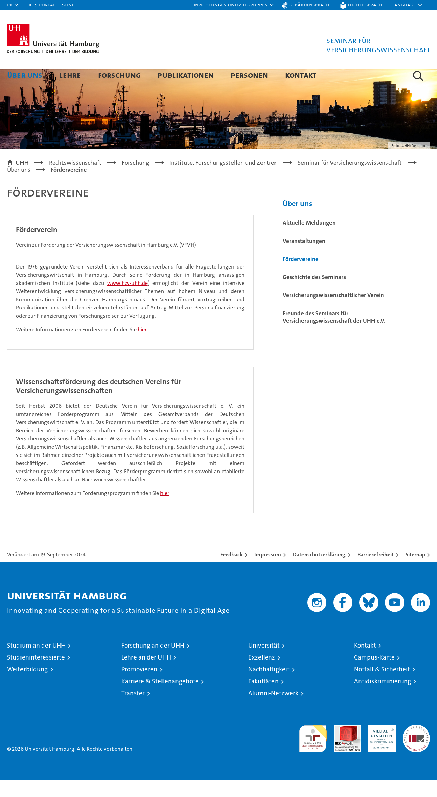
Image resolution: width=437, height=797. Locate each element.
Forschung (119, 75)
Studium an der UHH (36, 662)
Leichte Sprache (366, 4)
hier (142, 346)
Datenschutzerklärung (319, 572)
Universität (264, 662)
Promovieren (139, 686)
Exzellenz (261, 674)
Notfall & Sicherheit (382, 686)
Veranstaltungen (304, 258)
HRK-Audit (380, 745)
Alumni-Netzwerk (273, 710)
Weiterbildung (27, 686)
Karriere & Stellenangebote (160, 698)
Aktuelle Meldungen (309, 240)
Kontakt (300, 75)
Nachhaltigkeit (269, 686)
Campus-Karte (374, 674)
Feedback (231, 572)
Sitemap (415, 572)
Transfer (133, 710)
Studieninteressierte (36, 674)
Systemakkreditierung (416, 745)
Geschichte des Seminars (314, 294)
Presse (14, 4)
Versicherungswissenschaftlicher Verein (333, 312)
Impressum (267, 572)
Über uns (24, 75)
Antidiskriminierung (382, 698)
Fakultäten (263, 698)
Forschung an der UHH (152, 662)
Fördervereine (301, 276)
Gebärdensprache (310, 4)
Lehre (70, 75)
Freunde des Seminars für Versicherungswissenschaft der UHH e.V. (334, 334)
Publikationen (186, 75)
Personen (249, 75)
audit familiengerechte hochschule (313, 753)
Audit (340, 745)
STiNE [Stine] (68, 4)
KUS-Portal (42, 4)
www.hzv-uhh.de (127, 300)
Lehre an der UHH (146, 674)
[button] (232, 5)
